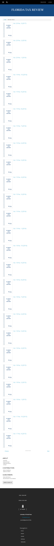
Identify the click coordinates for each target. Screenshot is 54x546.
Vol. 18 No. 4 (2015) (19, 348)
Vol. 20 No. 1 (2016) (19, 58)
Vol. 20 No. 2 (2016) (19, 40)
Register (43, 2)
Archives (23, 539)
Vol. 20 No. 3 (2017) (19, 23)
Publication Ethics (7, 463)
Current (22, 536)
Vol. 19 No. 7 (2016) (19, 126)
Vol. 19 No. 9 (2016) (19, 92)
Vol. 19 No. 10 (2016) (20, 75)
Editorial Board (6, 462)
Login (50, 2)
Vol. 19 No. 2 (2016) (19, 211)
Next (48, 451)
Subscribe (23, 541)
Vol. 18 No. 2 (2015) (19, 382)
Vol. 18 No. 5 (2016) (19, 331)
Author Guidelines (7, 470)
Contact (4, 464)
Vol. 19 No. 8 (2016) (19, 109)
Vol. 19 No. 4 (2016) (19, 177)
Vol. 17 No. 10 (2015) (20, 417)
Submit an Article (6, 471)
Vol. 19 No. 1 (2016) (19, 229)
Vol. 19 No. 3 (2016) (19, 194)
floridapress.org (26, 517)
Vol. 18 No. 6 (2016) (19, 314)
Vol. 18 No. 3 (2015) (19, 365)
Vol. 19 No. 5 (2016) (19, 160)
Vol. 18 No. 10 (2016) (20, 246)
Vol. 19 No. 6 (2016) (19, 143)
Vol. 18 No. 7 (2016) (19, 297)
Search (22, 533)
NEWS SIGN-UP (8, 482)
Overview (5, 460)
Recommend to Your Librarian (9, 478)
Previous (6, 451)
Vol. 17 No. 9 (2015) (19, 434)
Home (5, 19)
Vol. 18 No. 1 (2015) (19, 399)
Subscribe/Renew (7, 477)
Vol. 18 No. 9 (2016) (19, 263)
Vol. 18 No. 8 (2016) (19, 280)
